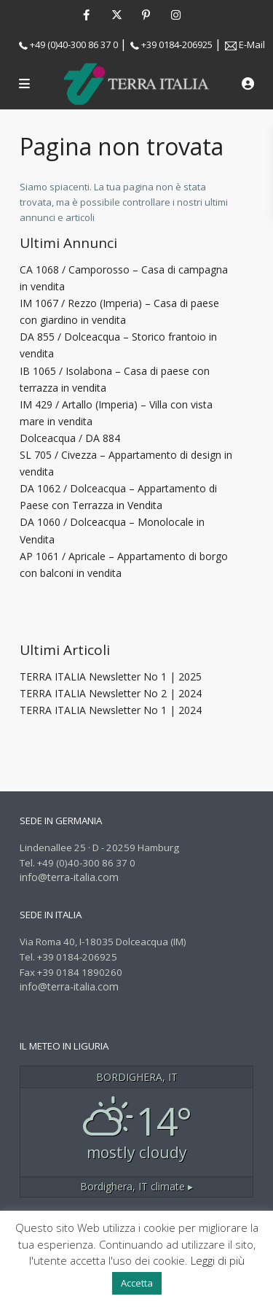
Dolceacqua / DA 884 (70, 438)
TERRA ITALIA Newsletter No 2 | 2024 (111, 693)
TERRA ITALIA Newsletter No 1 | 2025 (111, 676)
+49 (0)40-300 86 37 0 (74, 44)
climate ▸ (136, 1186)
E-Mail (252, 44)
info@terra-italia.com (69, 877)
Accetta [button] (137, 1282)
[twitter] (116, 14)
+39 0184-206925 (177, 44)
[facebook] (86, 14)
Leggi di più (218, 1260)
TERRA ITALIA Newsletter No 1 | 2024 (111, 710)
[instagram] (176, 14)
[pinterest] (146, 14)
